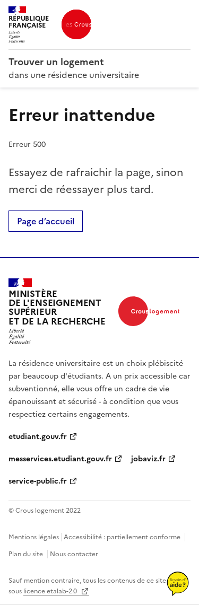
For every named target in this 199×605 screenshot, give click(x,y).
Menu (184, 12)
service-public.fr (37, 481)
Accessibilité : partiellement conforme (122, 537)
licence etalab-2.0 (51, 591)
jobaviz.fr (148, 458)
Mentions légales (33, 537)
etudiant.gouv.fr (37, 436)
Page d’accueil (45, 221)
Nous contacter (74, 554)
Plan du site (25, 554)
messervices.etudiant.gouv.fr (60, 458)
